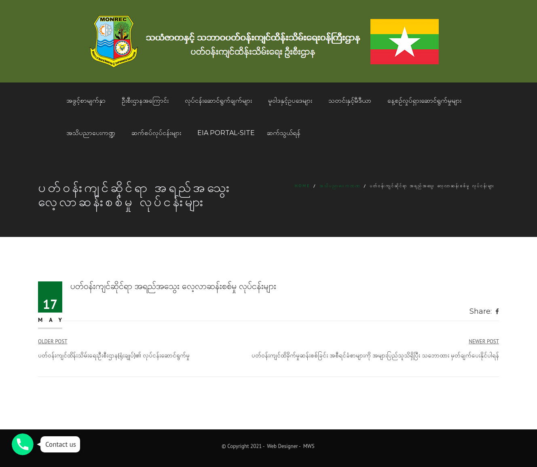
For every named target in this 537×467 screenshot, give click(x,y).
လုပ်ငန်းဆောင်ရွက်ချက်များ (218, 100)
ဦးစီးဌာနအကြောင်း (145, 100)
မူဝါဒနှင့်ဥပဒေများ (290, 100)
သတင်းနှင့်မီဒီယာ (349, 100)
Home (303, 185)
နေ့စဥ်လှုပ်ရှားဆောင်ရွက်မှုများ (424, 100)
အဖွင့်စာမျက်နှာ (86, 100)
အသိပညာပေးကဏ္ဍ (90, 133)
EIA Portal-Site (226, 133)
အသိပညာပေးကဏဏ (340, 185)
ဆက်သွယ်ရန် (283, 133)
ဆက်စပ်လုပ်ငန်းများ (156, 133)
